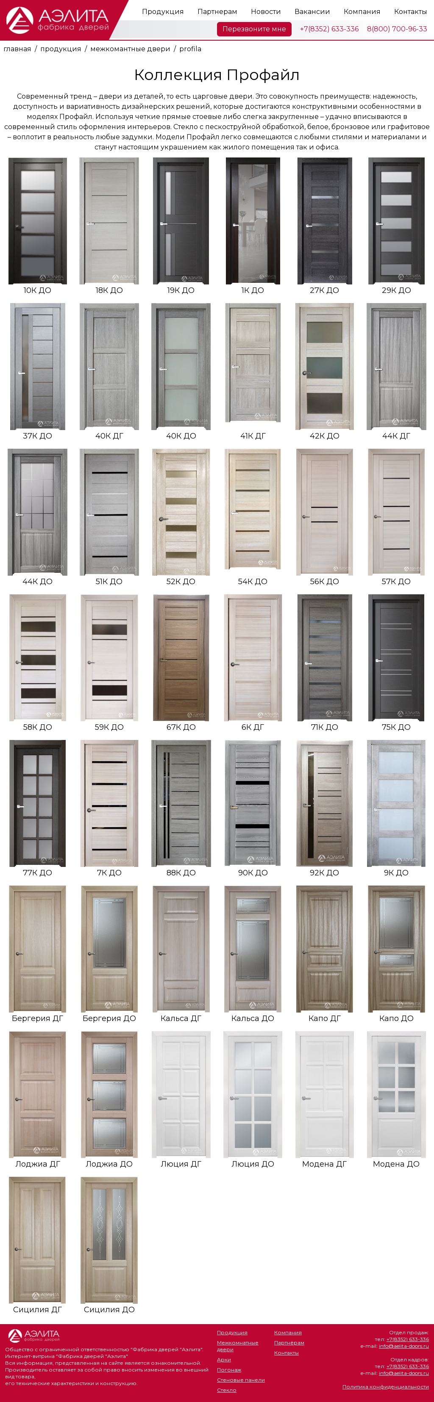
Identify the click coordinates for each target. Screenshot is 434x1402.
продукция (60, 49)
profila (190, 49)
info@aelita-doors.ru (404, 1346)
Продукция (163, 12)
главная (17, 49)
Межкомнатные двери (238, 1345)
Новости (266, 12)
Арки (224, 1359)
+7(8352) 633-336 (329, 29)
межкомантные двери (130, 49)
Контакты (410, 12)
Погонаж (229, 1369)
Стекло (226, 1390)
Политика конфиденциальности (385, 1386)
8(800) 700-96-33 (397, 29)
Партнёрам (289, 1342)
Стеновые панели (241, 1380)
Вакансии (312, 12)
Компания (362, 12)
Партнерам (217, 12)
